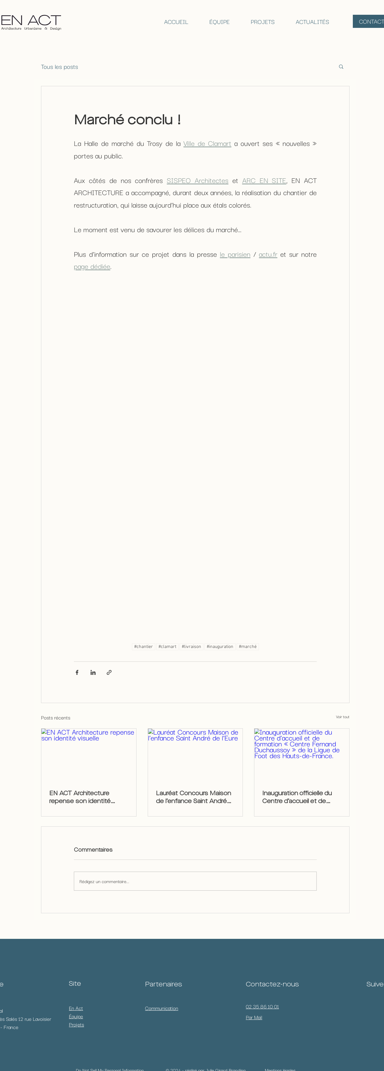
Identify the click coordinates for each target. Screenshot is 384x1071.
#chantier (143, 647)
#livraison (191, 647)
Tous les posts (59, 66)
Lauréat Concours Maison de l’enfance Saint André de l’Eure (193, 798)
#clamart (167, 647)
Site (75, 984)
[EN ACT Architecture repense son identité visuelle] (88, 755)
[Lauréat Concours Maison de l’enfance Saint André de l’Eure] (195, 755)
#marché (248, 647)
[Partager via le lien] (109, 672)
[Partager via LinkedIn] (93, 672)
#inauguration (220, 647)
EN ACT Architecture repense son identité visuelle (80, 798)
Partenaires (163, 984)
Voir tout (343, 716)
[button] (341, 66)
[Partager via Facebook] (77, 672)
